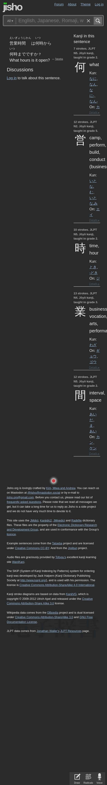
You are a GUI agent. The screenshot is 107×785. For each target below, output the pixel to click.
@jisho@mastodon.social (44, 492)
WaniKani (18, 562)
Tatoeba (59, 59)
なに (93, 78)
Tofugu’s (60, 557)
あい (93, 431)
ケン (93, 448)
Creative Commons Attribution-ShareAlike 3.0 (44, 617)
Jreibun (72, 548)
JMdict (34, 520)
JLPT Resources (70, 631)
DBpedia (52, 612)
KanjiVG (71, 594)
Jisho (13, 7)
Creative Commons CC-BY (32, 548)
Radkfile (76, 520)
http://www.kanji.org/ (33, 580)
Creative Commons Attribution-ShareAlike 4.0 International (56, 585)
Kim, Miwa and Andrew (60, 488)
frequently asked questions (24, 502)
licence (11, 534)
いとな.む (93, 186)
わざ (93, 344)
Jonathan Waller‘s (48, 631)
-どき (93, 272)
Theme (86, 4)
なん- (93, 101)
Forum (59, 4)
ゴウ (93, 361)
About (72, 4)
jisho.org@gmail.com (20, 497)
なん (93, 84)
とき (93, 266)
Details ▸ (94, 112)
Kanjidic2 (46, 520)
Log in (99, 4)
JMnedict (59, 520)
